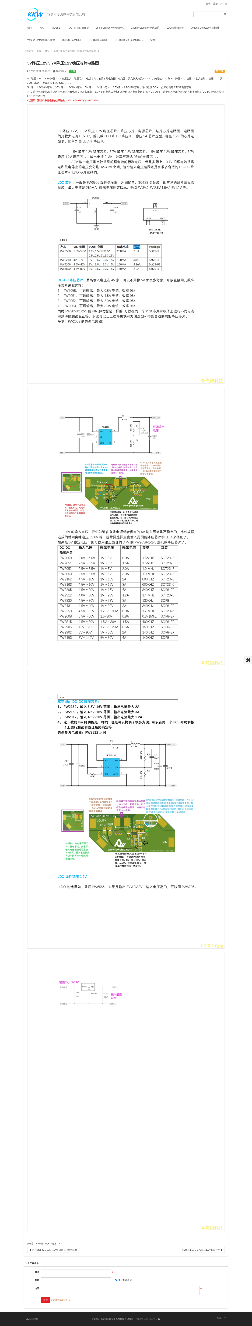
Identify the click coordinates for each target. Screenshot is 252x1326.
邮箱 (37, 1280)
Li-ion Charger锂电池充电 (110, 27)
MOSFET (57, 27)
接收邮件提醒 (123, 1280)
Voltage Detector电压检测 (205, 27)
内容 (37, 1288)
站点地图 (32, 1319)
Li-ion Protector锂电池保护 (145, 27)
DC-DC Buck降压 (98, 40)
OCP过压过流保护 (79, 27)
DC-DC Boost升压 (72, 40)
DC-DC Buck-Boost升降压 (129, 40)
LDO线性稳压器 (175, 27)
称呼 (37, 1272)
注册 (215, 3)
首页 (42, 27)
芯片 (47, 51)
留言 (152, 40)
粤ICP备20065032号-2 (146, 1319)
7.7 (222, 1318)
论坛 (29, 27)
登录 (208, 3)
